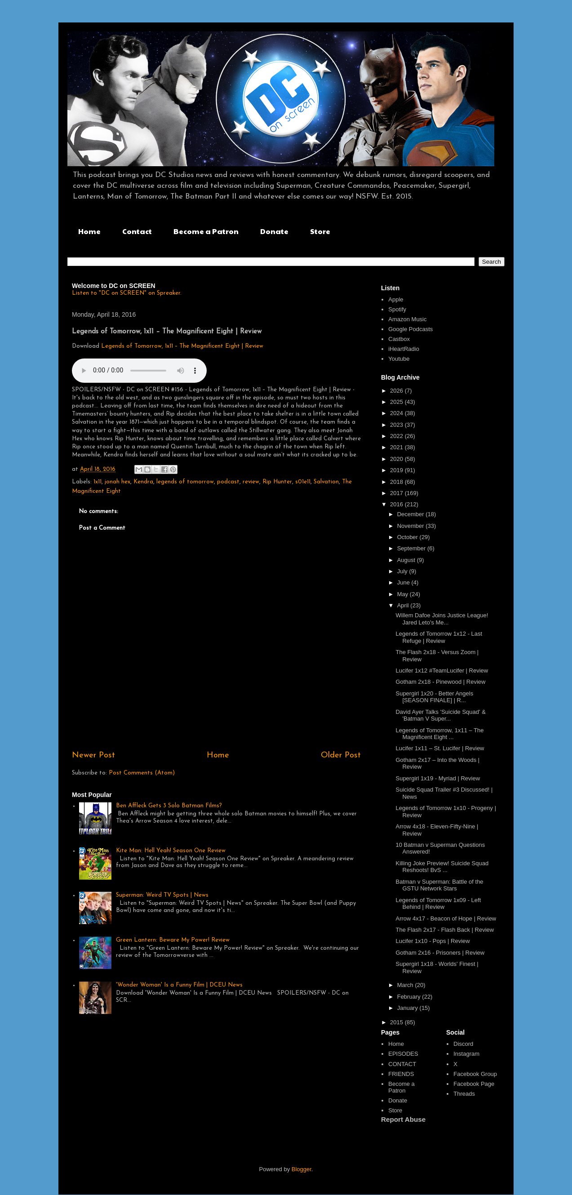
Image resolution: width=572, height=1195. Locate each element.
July (403, 571)
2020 (397, 459)
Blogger (301, 1169)
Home (89, 231)
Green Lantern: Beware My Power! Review (173, 940)
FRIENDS (401, 1074)
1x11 (97, 482)
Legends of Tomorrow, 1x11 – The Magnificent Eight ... (439, 734)
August (407, 560)
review (251, 482)
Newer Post (93, 755)
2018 (397, 481)
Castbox (399, 339)
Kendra (143, 482)
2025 (397, 401)
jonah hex (117, 482)
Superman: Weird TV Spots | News (162, 895)
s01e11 (302, 482)
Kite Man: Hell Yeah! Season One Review (171, 851)
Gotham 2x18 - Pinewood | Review (440, 681)
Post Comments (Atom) (142, 773)
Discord (463, 1043)
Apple (395, 299)
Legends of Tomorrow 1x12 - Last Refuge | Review (438, 637)
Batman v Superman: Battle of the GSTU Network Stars (439, 885)
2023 (397, 424)
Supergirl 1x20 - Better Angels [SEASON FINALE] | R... (434, 697)
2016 (397, 504)
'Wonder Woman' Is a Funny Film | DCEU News (179, 985)
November (411, 525)
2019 (397, 470)
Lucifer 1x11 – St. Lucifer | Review (439, 748)
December (411, 514)
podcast (228, 482)
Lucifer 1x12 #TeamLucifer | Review (441, 670)
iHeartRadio (403, 348)
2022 (397, 436)
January (408, 1008)
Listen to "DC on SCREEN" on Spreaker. (127, 293)
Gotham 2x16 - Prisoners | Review (439, 952)
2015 (397, 1022)
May (403, 594)
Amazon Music (407, 319)
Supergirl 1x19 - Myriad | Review (437, 778)
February (409, 996)
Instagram (466, 1053)
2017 (397, 493)
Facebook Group (475, 1074)
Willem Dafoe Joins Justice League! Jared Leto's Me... (441, 619)
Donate (274, 231)
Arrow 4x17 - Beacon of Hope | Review (445, 918)
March (406, 985)
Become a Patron (206, 231)
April (404, 605)
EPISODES (403, 1053)
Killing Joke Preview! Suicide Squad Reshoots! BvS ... (441, 867)
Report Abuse (403, 1119)
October (408, 537)
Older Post (341, 755)
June (404, 582)
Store (320, 231)
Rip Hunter (277, 482)
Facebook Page (473, 1083)
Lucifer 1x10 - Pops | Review (432, 941)
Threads (464, 1093)
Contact (137, 231)
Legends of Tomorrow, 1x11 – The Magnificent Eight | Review (182, 346)
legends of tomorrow (185, 482)
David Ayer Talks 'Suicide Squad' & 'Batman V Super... (440, 715)
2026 (397, 390)
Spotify (397, 309)
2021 (397, 447)
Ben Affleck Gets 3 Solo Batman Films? (169, 806)
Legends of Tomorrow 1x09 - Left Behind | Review (438, 904)
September (412, 548)
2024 (397, 413)
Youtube (398, 358)
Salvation (326, 482)
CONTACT (402, 1064)
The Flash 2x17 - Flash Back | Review (444, 929)
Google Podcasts (410, 329)
